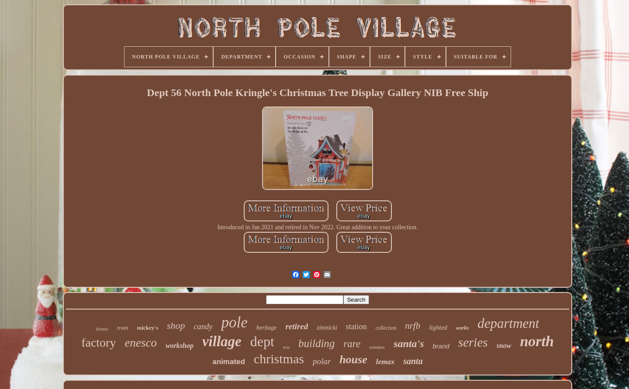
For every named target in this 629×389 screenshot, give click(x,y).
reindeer (377, 347)
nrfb (412, 325)
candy (203, 326)
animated (228, 362)
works (462, 328)
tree (286, 347)
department (508, 323)
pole (234, 322)
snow (504, 345)
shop (176, 325)
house (353, 359)
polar (322, 361)
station (356, 326)
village (222, 341)
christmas (279, 358)
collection (386, 328)
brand (441, 346)
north (537, 341)
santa (412, 361)
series (473, 342)
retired (296, 326)
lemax (385, 362)
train (122, 327)
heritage (266, 327)
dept (262, 341)
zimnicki (327, 327)
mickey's (147, 327)
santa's (409, 343)
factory (98, 342)
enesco (140, 342)
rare (351, 343)
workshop (180, 345)
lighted (438, 327)
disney (102, 328)
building (316, 343)
